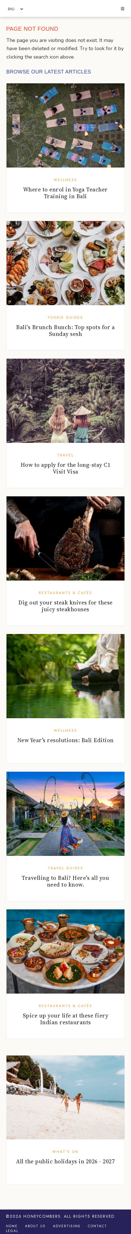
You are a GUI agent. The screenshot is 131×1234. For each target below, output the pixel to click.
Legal (12, 1230)
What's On (65, 1151)
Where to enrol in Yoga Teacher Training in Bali (65, 193)
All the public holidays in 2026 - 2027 (65, 1161)
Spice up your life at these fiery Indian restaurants (65, 1019)
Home (12, 1226)
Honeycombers (42, 1216)
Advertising (67, 1226)
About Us (35, 1226)
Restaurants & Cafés (65, 592)
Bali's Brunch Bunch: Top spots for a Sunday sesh (65, 330)
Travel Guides (65, 868)
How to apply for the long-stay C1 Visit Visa (66, 468)
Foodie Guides (65, 317)
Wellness (65, 179)
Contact (97, 1226)
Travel (65, 455)
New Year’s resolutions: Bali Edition (65, 740)
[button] (123, 9)
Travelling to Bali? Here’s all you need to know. (65, 881)
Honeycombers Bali (65, 9)
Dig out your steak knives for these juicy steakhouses (65, 606)
